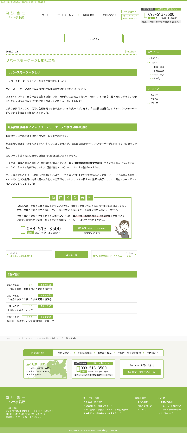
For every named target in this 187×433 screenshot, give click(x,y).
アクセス (142, 409)
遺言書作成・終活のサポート (99, 405)
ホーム (45, 15)
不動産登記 (158, 70)
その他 (156, 78)
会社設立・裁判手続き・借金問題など (103, 413)
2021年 (154, 103)
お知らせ (155, 58)
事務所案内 (88, 15)
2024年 (154, 94)
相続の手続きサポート (96, 401)
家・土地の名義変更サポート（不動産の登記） (107, 409)
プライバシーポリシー (171, 409)
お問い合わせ (110, 15)
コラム (153, 62)
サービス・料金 (65, 15)
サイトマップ (167, 413)
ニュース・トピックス (171, 405)
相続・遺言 (158, 66)
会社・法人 (158, 74)
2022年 (154, 99)
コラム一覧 (71, 254)
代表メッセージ (145, 405)
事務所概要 (143, 401)
